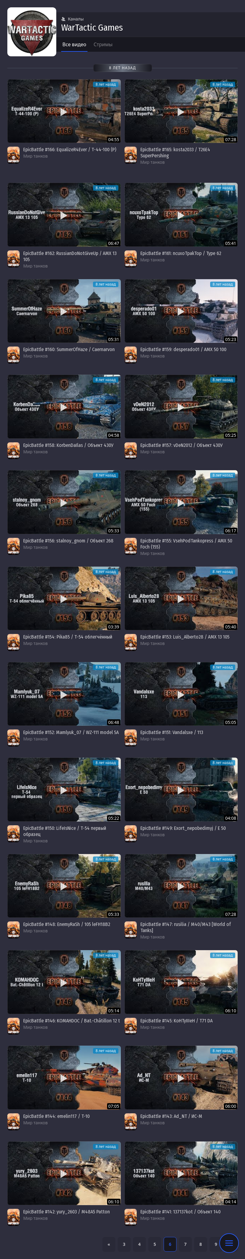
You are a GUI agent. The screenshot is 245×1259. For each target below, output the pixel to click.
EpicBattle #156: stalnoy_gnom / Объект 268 (68, 541)
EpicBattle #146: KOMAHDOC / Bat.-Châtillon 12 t (71, 1021)
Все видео (74, 44)
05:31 (113, 339)
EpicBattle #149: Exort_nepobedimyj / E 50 (183, 828)
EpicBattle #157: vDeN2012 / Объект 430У (181, 445)
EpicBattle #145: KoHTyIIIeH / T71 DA (176, 1021)
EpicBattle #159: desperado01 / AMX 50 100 (183, 349)
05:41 (230, 243)
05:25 (230, 435)
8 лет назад (105, 84)
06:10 (230, 1011)
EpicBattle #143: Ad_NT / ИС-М (171, 1116)
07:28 (230, 139)
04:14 (230, 1202)
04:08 (230, 818)
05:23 (230, 339)
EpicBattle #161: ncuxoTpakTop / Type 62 (180, 253)
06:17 (230, 531)
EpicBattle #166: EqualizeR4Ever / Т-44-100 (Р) (69, 149)
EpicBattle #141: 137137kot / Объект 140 (180, 1212)
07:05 (113, 1106)
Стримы (103, 44)
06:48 (113, 722)
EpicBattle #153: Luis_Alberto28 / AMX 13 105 (184, 637)
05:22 (113, 818)
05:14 (113, 1011)
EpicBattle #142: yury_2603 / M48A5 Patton (66, 1212)
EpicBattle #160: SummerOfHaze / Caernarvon (69, 349)
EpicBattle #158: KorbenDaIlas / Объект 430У (68, 445)
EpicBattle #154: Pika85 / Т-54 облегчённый (67, 637)
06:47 (113, 243)
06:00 (230, 1106)
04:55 (113, 139)
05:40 (230, 627)
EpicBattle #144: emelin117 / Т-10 (56, 1116)
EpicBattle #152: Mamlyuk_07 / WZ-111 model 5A (71, 732)
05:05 (230, 722)
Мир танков (35, 156)
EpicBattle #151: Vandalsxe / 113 (171, 732)
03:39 (113, 627)
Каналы (72, 19)
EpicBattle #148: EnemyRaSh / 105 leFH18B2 (66, 924)
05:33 (113, 531)
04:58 (113, 435)
